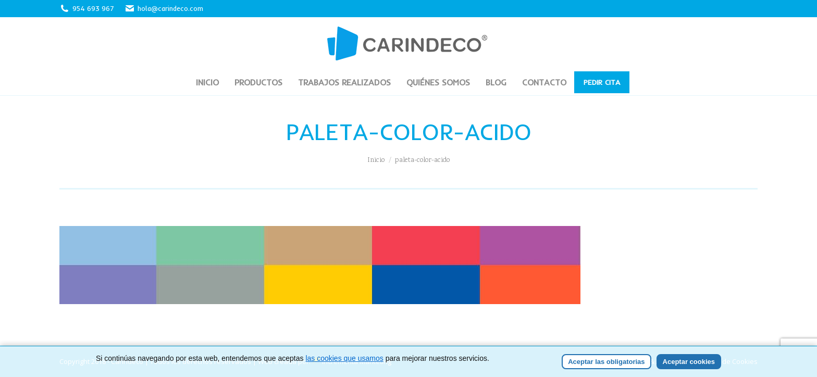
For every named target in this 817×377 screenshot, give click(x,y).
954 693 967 (93, 8)
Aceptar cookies (689, 362)
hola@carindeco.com (164, 9)
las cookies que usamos (344, 358)
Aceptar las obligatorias (606, 362)
